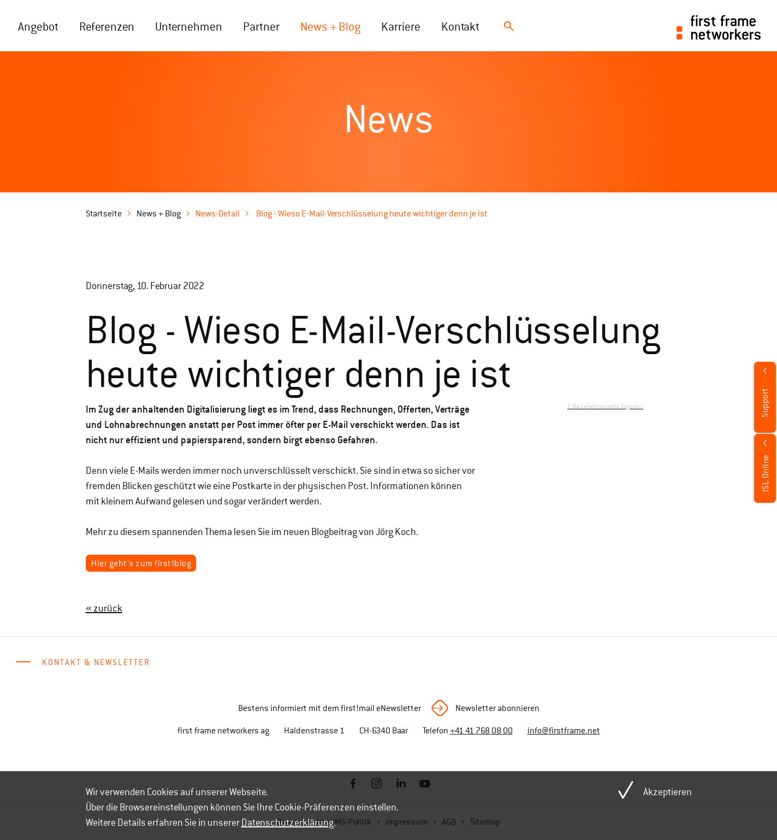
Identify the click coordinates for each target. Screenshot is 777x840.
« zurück (104, 608)
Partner (261, 27)
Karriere (400, 27)
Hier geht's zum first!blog (141, 563)
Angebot (38, 27)
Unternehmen (188, 27)
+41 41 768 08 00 (481, 730)
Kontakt (460, 27)
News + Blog (330, 27)
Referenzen (106, 27)
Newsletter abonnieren (497, 708)
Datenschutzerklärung (287, 822)
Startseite (104, 213)
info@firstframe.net (563, 730)
